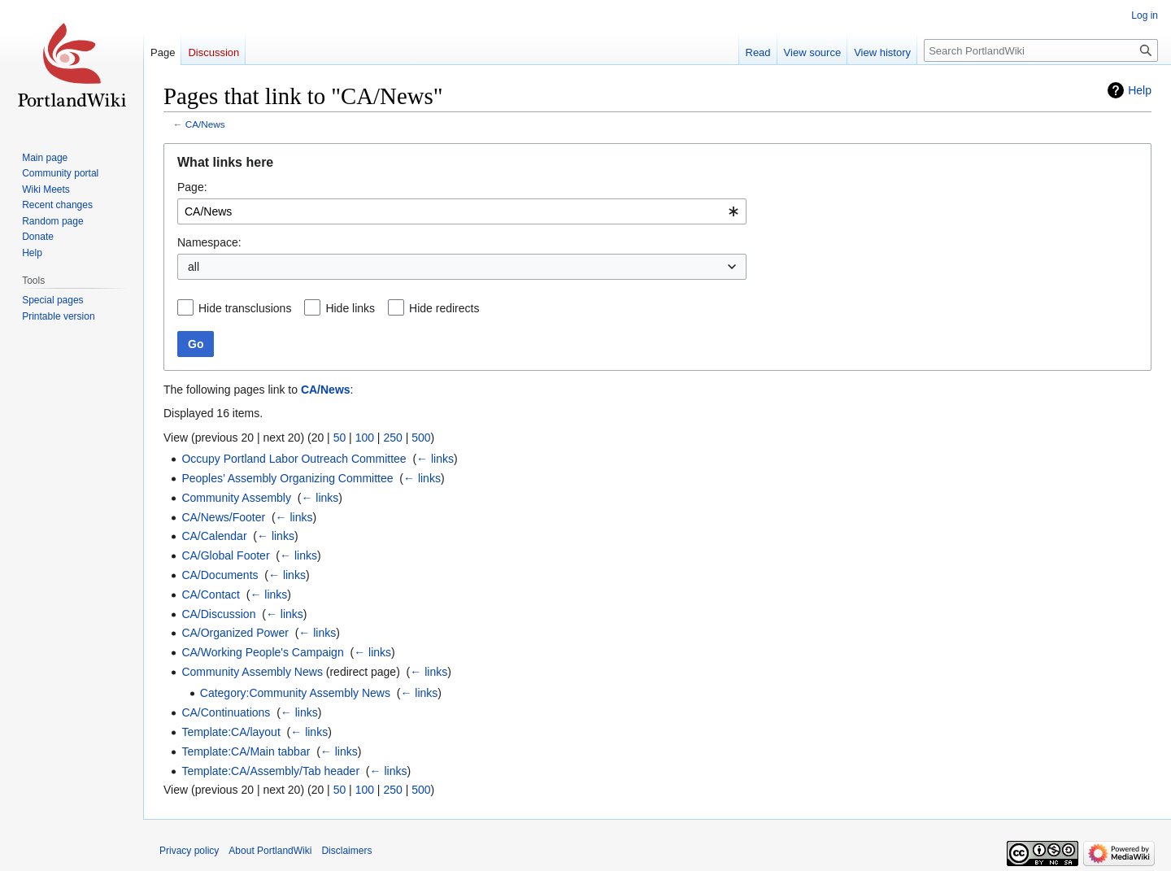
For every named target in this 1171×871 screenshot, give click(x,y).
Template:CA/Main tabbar (245, 751)
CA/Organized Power (235, 632)
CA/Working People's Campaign (262, 652)
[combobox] (462, 211)
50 (339, 437)
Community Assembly (236, 497)
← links (435, 458)
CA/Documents (219, 574)
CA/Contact (210, 594)
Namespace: (209, 242)
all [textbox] (193, 266)
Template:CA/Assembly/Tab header (270, 770)
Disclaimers (346, 850)
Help (1139, 90)
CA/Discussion (218, 614)
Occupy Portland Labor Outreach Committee (293, 458)
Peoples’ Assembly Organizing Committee (287, 478)
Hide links (350, 308)
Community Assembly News (252, 671)
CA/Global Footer (225, 555)
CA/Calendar (213, 535)
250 (392, 437)
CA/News (205, 124)
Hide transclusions (244, 308)
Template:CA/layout (230, 731)
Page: (192, 187)
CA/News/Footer (223, 517)
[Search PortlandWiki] (1041, 50)
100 (364, 437)
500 (420, 437)
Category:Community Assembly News (295, 692)
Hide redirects (444, 308)
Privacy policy (189, 850)
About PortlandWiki (270, 850)
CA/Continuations (225, 712)
